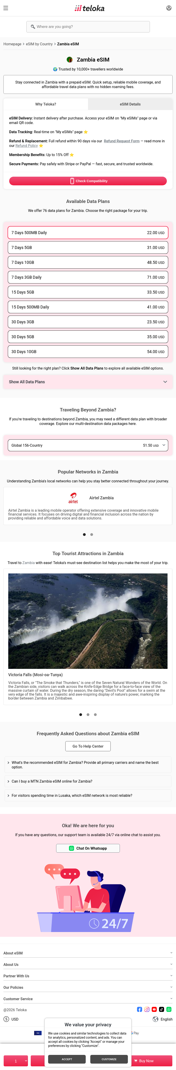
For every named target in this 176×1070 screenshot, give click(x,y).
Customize (109, 1059)
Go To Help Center (87, 746)
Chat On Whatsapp (88, 848)
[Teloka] (89, 8)
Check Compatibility (88, 181)
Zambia (28, 562)
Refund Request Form (122, 141)
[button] (84, 534)
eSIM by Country (39, 44)
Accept (67, 1059)
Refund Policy (26, 145)
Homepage (12, 44)
